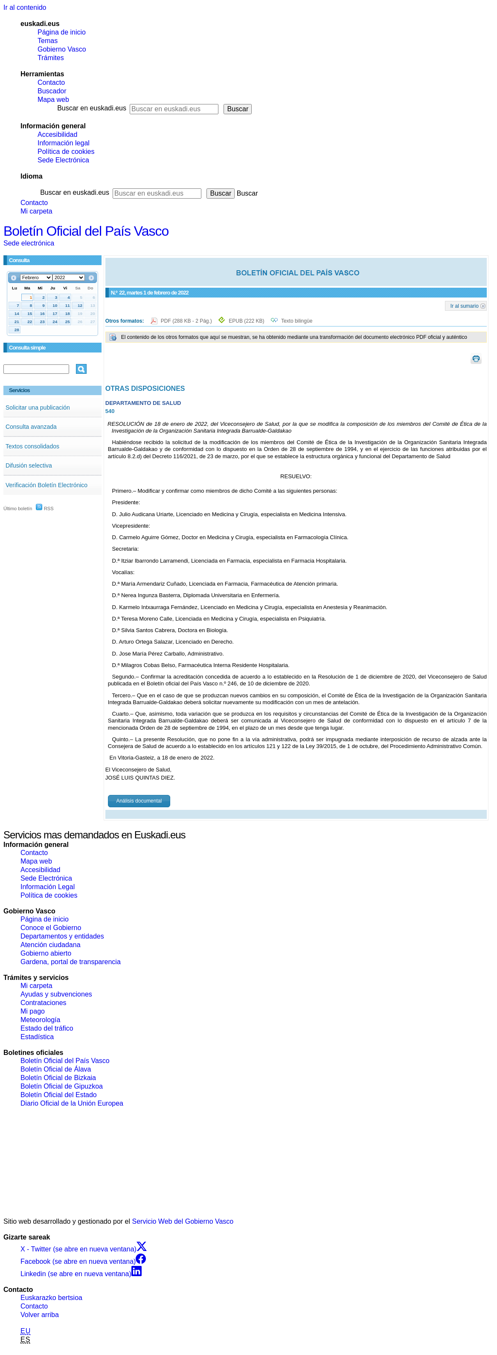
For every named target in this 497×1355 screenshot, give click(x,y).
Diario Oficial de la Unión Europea (71, 1103)
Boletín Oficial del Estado (58, 1094)
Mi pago (32, 1011)
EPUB (246, 321)
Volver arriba (39, 1314)
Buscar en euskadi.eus (91, 108)
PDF (187, 321)
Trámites (51, 57)
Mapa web (53, 99)
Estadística (37, 1036)
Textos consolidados (32, 446)
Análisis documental (139, 801)
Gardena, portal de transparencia (70, 961)
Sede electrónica (28, 243)
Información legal (64, 143)
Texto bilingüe (296, 321)
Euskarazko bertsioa (51, 1297)
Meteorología (40, 1019)
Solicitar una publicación (38, 407)
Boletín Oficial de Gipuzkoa (61, 1086)
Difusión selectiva (29, 465)
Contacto (51, 82)
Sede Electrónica (63, 160)
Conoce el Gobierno (50, 927)
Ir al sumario (464, 306)
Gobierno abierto (45, 953)
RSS (45, 508)
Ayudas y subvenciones (56, 994)
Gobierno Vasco (62, 49)
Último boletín (17, 508)
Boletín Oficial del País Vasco (86, 231)
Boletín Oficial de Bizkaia (58, 1077)
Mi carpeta (36, 211)
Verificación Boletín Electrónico (46, 485)
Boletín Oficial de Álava (55, 1069)
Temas (48, 40)
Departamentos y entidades (62, 936)
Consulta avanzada (31, 426)
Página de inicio (62, 32)
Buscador (52, 91)
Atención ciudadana (50, 944)
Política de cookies (66, 151)
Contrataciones (43, 1002)
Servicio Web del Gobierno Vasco (183, 1221)
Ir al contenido (25, 7)
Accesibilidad (57, 134)
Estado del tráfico (46, 1028)
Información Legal (47, 886)
